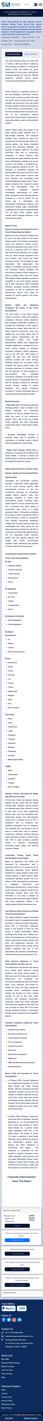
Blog (3, 1377)
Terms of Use (6, 1397)
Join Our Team (7, 1370)
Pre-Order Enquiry (18, 1254)
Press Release (7, 1374)
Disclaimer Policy (8, 1404)
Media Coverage (7, 1366)
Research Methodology (10, 1363)
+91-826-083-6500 (15, 1333)
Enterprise (10, 1221)
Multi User (10, 1218)
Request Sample (17, 1240)
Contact (4, 1393)
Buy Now (17, 1226)
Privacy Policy (6, 1401)
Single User (10, 1216)
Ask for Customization (17, 1285)
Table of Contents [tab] (30, 54)
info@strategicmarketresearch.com (19, 1336)
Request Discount (18, 1269)
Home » (7, 12)
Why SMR (5, 1359)
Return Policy (6, 1408)
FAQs (3, 1390)
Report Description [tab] (14, 54)
